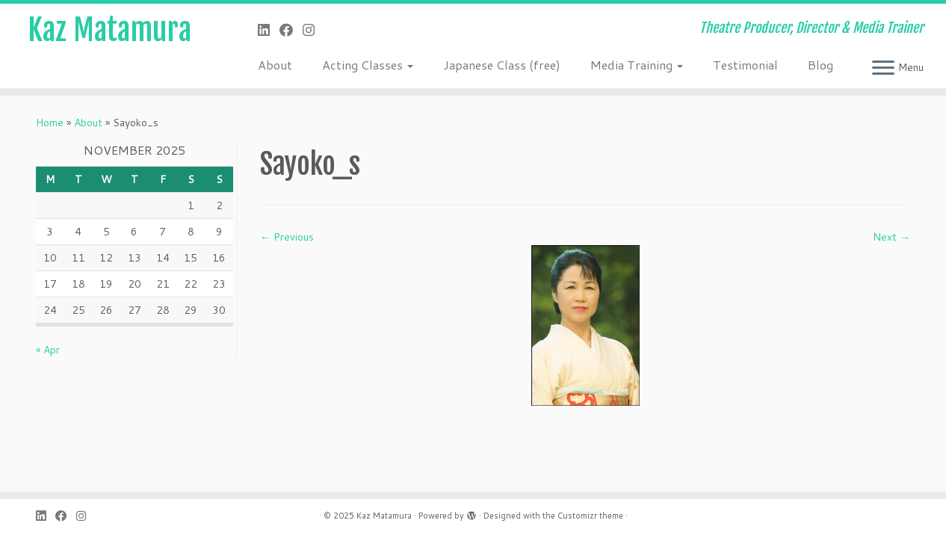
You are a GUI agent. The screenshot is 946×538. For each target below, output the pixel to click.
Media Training (636, 64)
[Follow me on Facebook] (291, 30)
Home (50, 122)
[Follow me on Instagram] (313, 30)
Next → (891, 236)
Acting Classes (367, 64)
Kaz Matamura (109, 30)
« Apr (48, 349)
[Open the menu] (883, 69)
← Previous (287, 236)
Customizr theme (590, 516)
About (275, 64)
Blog (820, 64)
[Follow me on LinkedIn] (268, 30)
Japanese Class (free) (501, 64)
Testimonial (745, 64)
